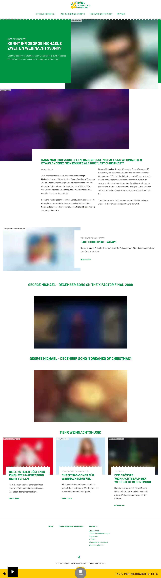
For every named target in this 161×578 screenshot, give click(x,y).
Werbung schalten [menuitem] (96, 545)
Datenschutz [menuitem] (94, 531)
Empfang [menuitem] (121, 14)
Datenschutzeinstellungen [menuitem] (99, 534)
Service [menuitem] (93, 526)
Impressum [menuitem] (93, 536)
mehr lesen (85, 260)
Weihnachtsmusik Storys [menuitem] (73, 14)
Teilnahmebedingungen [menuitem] (98, 542)
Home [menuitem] (50, 526)
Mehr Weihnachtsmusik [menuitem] (101, 14)
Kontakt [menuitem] (92, 539)
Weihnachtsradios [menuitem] (46, 14)
